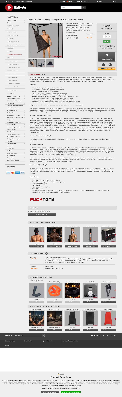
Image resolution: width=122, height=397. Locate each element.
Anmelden (100, 1)
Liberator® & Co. (12, 90)
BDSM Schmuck (11, 155)
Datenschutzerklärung (73, 388)
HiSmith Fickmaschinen (13, 108)
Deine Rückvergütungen (31, 346)
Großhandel (8, 351)
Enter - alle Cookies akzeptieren (70, 392)
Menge (107, 33)
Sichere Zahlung (10, 357)
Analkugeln (11, 38)
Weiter (115, 235)
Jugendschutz (47, 349)
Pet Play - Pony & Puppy (13, 139)
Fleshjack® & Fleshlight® (14, 83)
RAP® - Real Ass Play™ (13, 64)
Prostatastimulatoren (13, 32)
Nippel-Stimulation (12, 110)
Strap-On (10, 51)
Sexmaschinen (11, 93)
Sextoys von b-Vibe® (13, 77)
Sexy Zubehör (10, 158)
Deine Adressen (29, 348)
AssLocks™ (10, 48)
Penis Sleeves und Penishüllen (14, 101)
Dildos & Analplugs (11, 20)
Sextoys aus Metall (12, 61)
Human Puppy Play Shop (13, 136)
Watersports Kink (11, 129)
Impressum (8, 368)
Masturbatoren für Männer (14, 45)
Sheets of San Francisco (13, 160)
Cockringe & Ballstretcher (13, 98)
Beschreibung (35, 74)
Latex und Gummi (11, 143)
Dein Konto (28, 341)
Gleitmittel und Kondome (13, 96)
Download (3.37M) (41, 214)
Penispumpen (10, 103)
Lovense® (10, 28)
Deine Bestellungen (30, 344)
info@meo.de (74, 354)
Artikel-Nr (69, 35)
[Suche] (83, 7)
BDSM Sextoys (10, 131)
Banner (7, 348)
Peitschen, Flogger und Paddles (15, 127)
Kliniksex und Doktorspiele (13, 134)
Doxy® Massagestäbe (13, 41)
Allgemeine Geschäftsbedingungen (12, 354)
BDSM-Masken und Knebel (13, 115)
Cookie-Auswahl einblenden (50, 392)
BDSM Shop (8, 346)
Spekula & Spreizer (12, 70)
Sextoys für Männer (13, 35)
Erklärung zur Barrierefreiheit (9, 371)
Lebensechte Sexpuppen (14, 67)
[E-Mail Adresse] (13, 170)
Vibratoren (10, 57)
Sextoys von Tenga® (13, 80)
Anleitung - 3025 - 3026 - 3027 (39, 211)
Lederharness (10, 148)
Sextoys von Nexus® (13, 87)
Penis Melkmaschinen (13, 25)
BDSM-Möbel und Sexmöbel (14, 122)
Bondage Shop (10, 112)
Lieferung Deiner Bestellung (10, 362)
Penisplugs (9, 141)
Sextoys (9, 22)
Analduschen (10, 120)
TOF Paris (9, 150)
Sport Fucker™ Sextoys (13, 74)
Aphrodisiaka (10, 146)
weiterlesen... (90, 34)
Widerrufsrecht (9, 359)
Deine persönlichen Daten (32, 351)
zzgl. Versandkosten (106, 28)
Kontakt (62, 1)
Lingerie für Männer (12, 153)
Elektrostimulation (11, 124)
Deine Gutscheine (29, 353)
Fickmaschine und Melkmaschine (15, 105)
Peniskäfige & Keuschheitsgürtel (15, 117)
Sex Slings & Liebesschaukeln (15, 54)
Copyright (8, 366)
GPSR (43, 74)
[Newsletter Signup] (23, 170)
